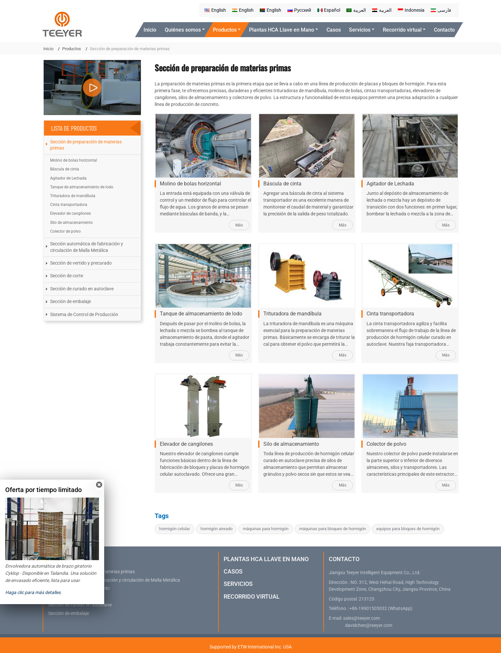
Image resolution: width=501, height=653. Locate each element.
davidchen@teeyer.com (368, 625)
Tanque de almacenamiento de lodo (201, 314)
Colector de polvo (386, 444)
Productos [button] (225, 30)
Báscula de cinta (282, 184)
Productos (71, 48)
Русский (299, 10)
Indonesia (411, 10)
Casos (334, 30)
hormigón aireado (216, 528)
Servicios (238, 583)
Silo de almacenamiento (291, 444)
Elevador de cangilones (186, 444)
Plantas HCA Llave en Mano (266, 559)
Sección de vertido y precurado (81, 263)
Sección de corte (66, 275)
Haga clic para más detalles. (33, 592)
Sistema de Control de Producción (84, 314)
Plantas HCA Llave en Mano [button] (281, 30)
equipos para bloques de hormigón (407, 528)
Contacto (444, 30)
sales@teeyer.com (361, 618)
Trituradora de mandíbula (292, 314)
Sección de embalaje (70, 301)
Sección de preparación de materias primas (86, 145)
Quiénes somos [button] (183, 30)
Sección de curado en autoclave (82, 288)
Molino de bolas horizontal (190, 184)
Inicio (150, 30)
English (215, 10)
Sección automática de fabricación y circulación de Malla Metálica (86, 247)
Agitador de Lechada (390, 184)
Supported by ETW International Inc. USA (251, 646)
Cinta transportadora (390, 314)
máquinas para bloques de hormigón (332, 528)
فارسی (441, 10)
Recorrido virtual (252, 596)
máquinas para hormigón (265, 528)
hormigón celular (174, 528)
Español (329, 10)
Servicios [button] (359, 30)
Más (239, 225)
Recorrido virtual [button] (402, 30)
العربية (356, 10)
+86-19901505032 (368, 608)
